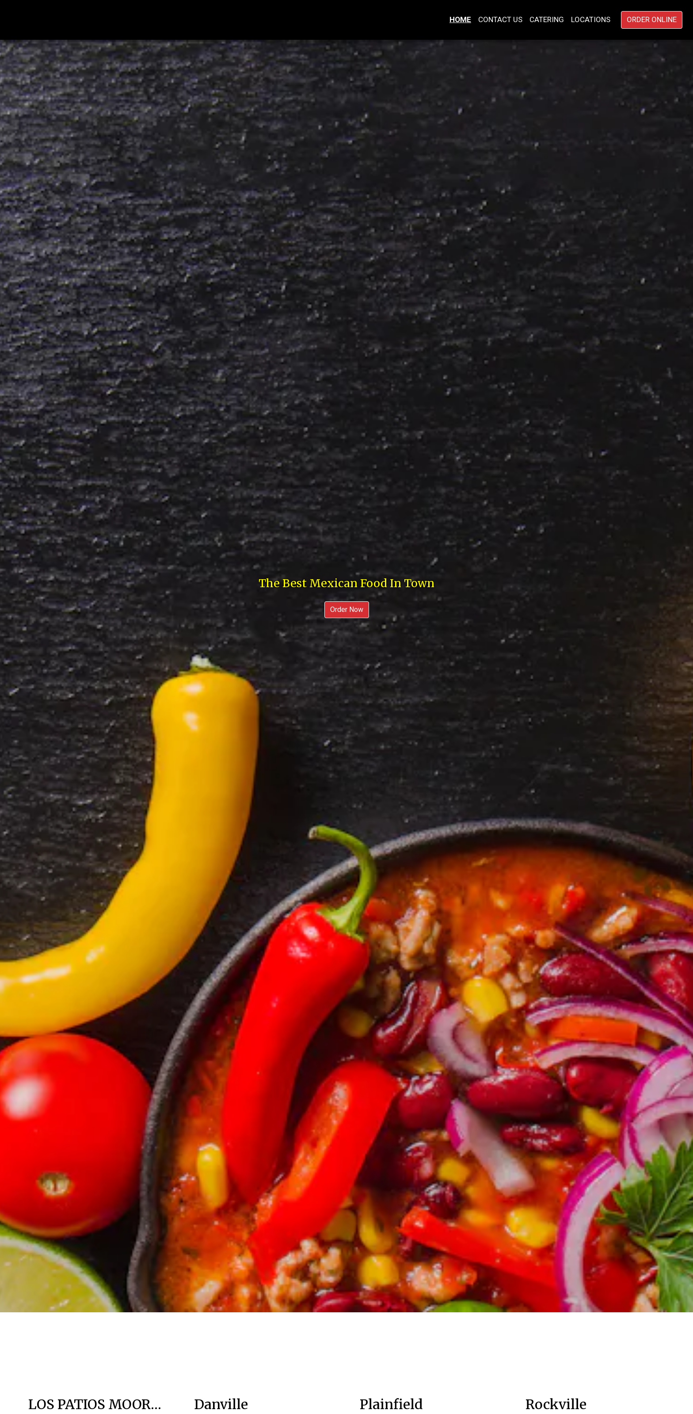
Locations (590, 19)
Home (460, 19)
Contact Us (500, 19)
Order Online (652, 19)
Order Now (346, 609)
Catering (546, 19)
